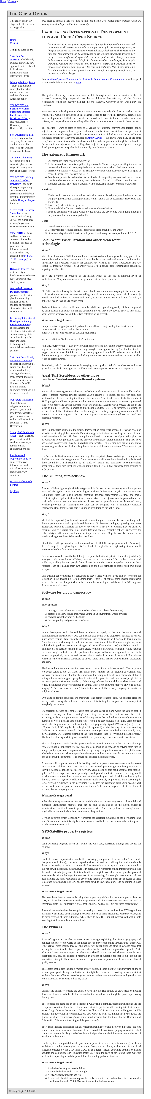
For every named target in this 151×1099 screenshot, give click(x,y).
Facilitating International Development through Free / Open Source (22, 321)
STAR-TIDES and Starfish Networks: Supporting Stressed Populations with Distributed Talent (20, 112)
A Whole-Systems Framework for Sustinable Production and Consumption (85, 79)
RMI (78, 82)
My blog (14, 491)
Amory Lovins (94, 137)
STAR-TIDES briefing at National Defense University (21, 180)
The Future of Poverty (21, 157)
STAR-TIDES (17, 233)
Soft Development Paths (22, 134)
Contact (12, 1)
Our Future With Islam (21, 399)
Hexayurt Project (26, 200)
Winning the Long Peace (22, 82)
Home (3, 1)
